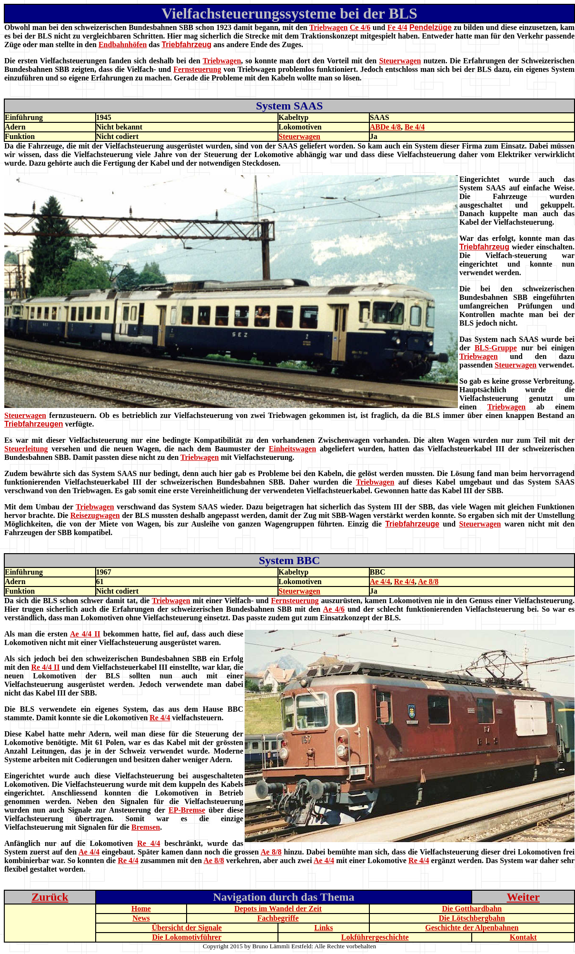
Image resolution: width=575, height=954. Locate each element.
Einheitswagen (293, 449)
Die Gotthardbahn (472, 908)
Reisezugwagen (95, 515)
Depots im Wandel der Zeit (277, 908)
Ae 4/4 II (85, 634)
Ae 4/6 (334, 609)
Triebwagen (328, 27)
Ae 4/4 (380, 581)
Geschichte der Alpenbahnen (471, 928)
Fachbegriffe (277, 918)
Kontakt (523, 937)
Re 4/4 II (45, 667)
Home (141, 908)
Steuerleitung (26, 449)
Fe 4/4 (397, 27)
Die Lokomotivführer (186, 937)
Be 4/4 (415, 127)
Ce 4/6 (360, 27)
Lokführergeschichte (375, 937)
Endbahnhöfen (123, 44)
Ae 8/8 (428, 581)
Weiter (523, 897)
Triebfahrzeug (186, 44)
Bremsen (145, 827)
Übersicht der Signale (187, 928)
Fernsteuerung (197, 69)
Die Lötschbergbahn (472, 918)
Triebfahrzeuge (412, 524)
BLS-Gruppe (496, 348)
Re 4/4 (404, 581)
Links (323, 928)
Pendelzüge (430, 27)
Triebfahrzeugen (33, 424)
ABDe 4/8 (385, 127)
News (140, 918)
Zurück (49, 897)
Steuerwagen (400, 61)
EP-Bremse (187, 810)
